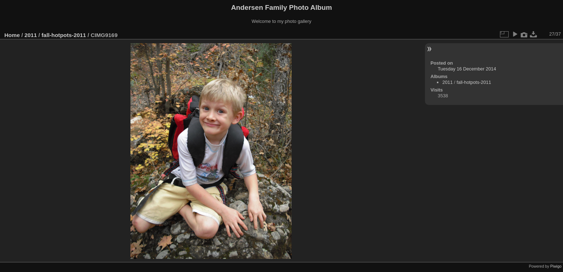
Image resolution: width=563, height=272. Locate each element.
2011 (31, 35)
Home (12, 35)
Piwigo (556, 266)
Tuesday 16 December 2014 (467, 69)
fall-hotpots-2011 (63, 35)
